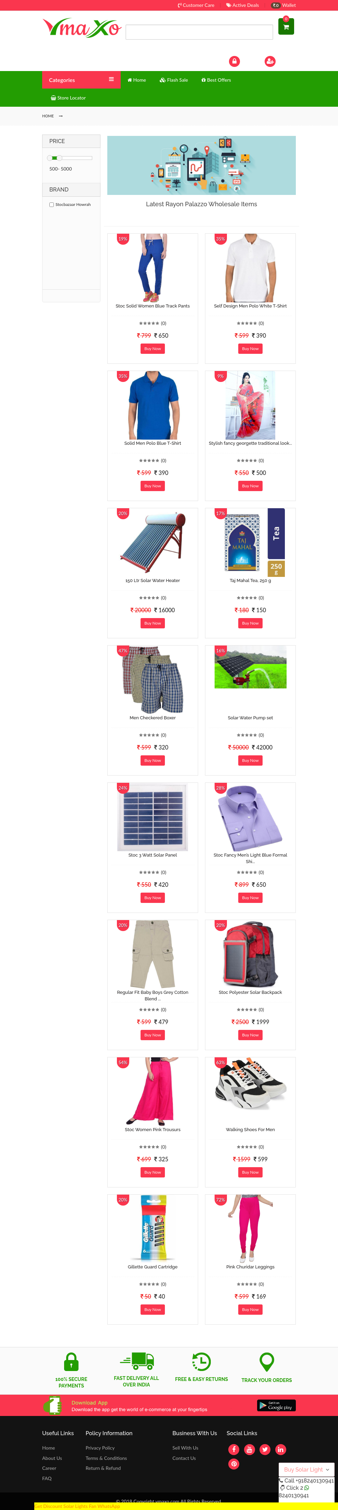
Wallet (283, 5)
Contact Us (184, 1458)
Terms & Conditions (106, 1458)
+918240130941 (314, 1480)
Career (49, 1468)
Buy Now (152, 348)
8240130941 (294, 1495)
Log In (241, 60)
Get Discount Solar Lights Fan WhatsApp (77, 1506)
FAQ (47, 1478)
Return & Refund (103, 1468)
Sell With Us (185, 1448)
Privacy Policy (100, 1448)
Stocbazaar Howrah (70, 204)
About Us (52, 1458)
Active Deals (242, 5)
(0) (163, 323)
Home (48, 1448)
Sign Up (279, 60)
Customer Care (196, 5)
